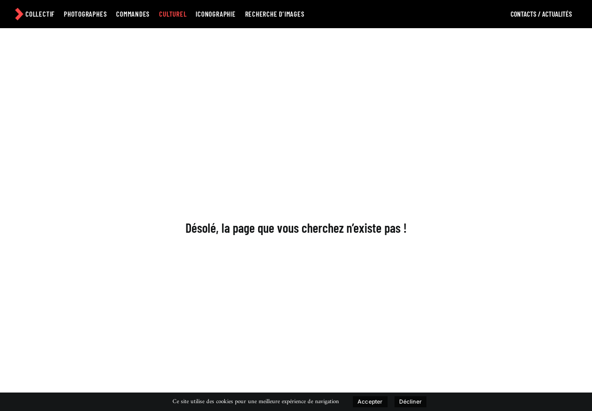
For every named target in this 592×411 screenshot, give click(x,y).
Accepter (370, 401)
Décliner (410, 401)
